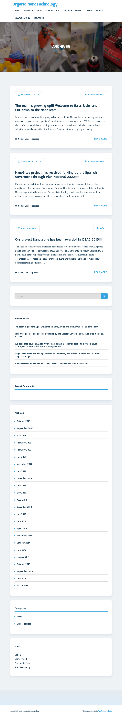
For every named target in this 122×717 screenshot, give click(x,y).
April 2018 (22, 528)
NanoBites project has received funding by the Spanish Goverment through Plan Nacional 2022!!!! (56, 175)
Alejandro (39, 18)
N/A (102, 228)
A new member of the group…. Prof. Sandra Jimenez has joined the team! (51, 363)
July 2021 (21, 457)
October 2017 (23, 543)
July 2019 (21, 485)
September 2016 (25, 571)
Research (28, 10)
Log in (18, 655)
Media (89, 10)
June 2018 (21, 521)
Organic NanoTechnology (35, 4)
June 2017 (21, 550)
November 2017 (24, 535)
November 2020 (24, 464)
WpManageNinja (105, 711)
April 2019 (22, 500)
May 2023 (21, 435)
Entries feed (21, 659)
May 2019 (21, 492)
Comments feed (22, 663)
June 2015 (21, 578)
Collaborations (22, 18)
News (39, 10)
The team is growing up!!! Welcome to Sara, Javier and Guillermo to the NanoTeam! (56, 108)
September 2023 (25, 428)
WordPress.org (22, 667)
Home (17, 10)
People (99, 10)
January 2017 (23, 557)
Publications (52, 10)
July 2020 (21, 471)
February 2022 (24, 450)
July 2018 (21, 514)
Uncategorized (32, 139)
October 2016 (23, 564)
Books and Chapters (73, 10)
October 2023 (23, 421)
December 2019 (24, 478)
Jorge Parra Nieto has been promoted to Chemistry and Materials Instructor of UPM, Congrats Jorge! (57, 355)
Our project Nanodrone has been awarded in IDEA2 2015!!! (58, 240)
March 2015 (22, 585)
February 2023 (24, 442)
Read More (100, 139)
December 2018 (24, 507)
